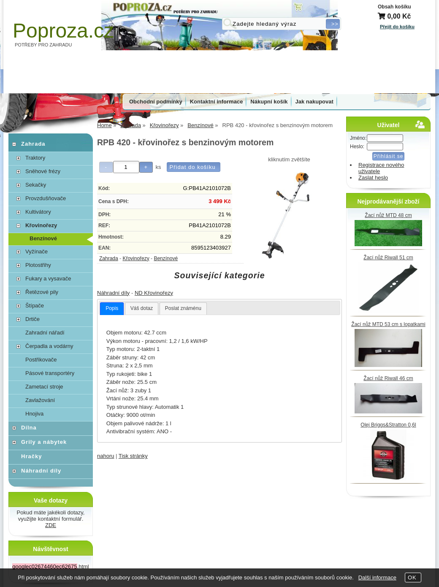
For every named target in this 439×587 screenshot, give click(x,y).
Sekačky (35, 185)
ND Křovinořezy (154, 293)
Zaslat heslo (373, 177)
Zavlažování (40, 400)
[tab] (112, 308)
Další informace (377, 577)
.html (50, 566)
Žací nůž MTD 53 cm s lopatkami (388, 324)
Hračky (31, 456)
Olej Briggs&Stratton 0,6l (388, 425)
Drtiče (32, 319)
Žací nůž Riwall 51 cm (388, 258)
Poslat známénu (183, 308)
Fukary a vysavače (48, 278)
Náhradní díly (113, 293)
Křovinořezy (135, 258)
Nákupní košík (268, 101)
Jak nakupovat (314, 101)
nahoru (105, 456)
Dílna (29, 427)
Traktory (35, 158)
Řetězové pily (41, 292)
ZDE (50, 525)
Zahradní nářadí (45, 332)
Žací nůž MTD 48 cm (388, 215)
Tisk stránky (133, 456)
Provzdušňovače (45, 198)
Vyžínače (36, 251)
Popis (112, 308)
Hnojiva (34, 413)
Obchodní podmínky (155, 101)
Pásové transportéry (49, 373)
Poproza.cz (63, 30)
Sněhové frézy (42, 171)
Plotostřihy (38, 265)
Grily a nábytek (44, 442)
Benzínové (166, 258)
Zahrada (108, 258)
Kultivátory (38, 212)
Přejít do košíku (397, 26)
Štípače (34, 305)
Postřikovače (41, 359)
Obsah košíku (394, 7)
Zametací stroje (44, 386)
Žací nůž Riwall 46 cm (388, 378)
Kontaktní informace (216, 101)
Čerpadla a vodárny (49, 346)
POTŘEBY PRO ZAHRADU (43, 44)
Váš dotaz (141, 308)
